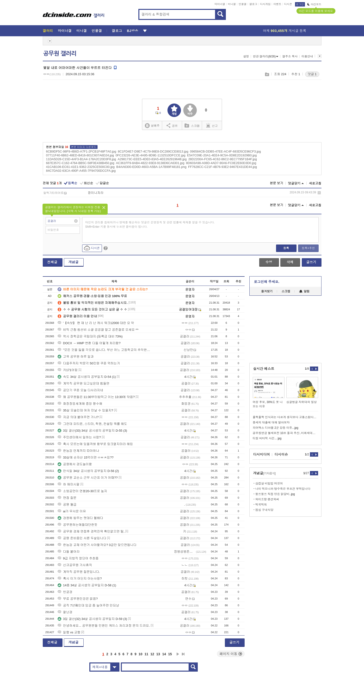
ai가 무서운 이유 (72, 511)
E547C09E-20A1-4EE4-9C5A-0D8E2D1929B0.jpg (222, 155)
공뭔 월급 (67, 504)
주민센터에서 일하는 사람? (79, 437)
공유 (172, 125)
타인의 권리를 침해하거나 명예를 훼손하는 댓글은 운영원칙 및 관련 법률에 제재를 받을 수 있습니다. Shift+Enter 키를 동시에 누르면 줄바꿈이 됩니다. (150, 224)
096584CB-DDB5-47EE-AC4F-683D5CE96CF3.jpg (225, 151)
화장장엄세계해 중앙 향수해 (80, 403)
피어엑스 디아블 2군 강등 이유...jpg (275, 427)
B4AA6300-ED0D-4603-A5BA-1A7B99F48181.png (151, 167)
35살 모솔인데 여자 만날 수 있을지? (85, 410)
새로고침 (315, 183)
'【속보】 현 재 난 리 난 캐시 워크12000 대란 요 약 (96, 323)
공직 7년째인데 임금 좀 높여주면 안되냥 (88, 605)
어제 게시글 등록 (284, 31)
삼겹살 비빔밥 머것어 (269, 483)
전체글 (52, 262)
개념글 (73, 262)
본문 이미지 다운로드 (83, 147)
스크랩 (267, 74)
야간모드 (314, 4)
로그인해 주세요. (266, 282)
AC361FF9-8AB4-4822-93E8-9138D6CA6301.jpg (150, 163)
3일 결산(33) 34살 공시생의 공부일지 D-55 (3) (92, 430)
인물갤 (243, 4)
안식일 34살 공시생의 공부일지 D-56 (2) (88, 471)
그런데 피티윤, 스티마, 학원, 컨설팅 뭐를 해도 (92, 424)
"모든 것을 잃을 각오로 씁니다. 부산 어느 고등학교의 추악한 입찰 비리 (104, 350)
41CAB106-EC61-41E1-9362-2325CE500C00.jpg (80, 167)
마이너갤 (220, 4)
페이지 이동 (231, 654)
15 (170, 654)
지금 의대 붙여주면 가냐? (78, 417)
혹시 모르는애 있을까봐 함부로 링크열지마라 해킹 (95, 444)
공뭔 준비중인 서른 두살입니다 (82, 538)
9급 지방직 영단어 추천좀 (78, 558)
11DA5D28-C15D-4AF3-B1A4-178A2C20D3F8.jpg (81, 159)
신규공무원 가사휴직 (75, 565)
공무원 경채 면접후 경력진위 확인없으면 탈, (91, 531)
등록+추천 (308, 248)
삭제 (319, 192)
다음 (177, 654)
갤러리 (48, 31)
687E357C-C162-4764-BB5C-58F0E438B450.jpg (80, 163)
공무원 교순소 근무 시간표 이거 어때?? (88, 477)
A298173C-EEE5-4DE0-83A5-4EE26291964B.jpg (152, 159)
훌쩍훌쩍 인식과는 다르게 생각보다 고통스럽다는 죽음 (285, 417)
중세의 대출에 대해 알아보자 (271, 422)
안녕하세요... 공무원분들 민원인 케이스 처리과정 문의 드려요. (104, 625)
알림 (304, 291)
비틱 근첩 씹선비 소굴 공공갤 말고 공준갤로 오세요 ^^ (98, 329)
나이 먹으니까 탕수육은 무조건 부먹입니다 (282, 488)
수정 (268, 262)
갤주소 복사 (289, 56)
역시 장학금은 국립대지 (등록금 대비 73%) (90, 336)
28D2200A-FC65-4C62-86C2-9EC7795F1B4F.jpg (222, 159)
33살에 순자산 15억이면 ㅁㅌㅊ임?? (85, 457)
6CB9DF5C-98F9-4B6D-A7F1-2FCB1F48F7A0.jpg (81, 151)
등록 (286, 248)
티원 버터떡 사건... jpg (267, 438)
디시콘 (288, 4)
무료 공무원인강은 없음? (78, 598)
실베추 (152, 126)
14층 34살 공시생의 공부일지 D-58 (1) (87, 585)
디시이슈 (281, 454)
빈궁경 (65, 592)
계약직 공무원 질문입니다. (79, 572)
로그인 (300, 4)
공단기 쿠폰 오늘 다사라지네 (80, 390)
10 (140, 654)
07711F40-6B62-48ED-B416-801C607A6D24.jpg (80, 155)
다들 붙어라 (69, 551)
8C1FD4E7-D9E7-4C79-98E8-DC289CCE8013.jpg (153, 151)
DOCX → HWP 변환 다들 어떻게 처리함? (89, 343)
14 (164, 654)
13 (158, 654)
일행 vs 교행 (69, 632)
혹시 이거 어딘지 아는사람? (80, 578)
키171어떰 (68, 370)
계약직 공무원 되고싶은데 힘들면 (83, 383)
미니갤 (232, 4)
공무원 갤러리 (59, 53)
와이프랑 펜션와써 (267, 499)
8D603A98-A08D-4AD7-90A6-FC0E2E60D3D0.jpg (221, 163)
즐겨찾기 (267, 291)
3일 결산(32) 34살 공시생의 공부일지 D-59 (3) (92, 619)
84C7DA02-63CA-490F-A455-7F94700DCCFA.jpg (81, 170)
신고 (212, 125)
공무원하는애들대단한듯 (77, 525)
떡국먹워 (261, 504)
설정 (246, 56)
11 (146, 654)
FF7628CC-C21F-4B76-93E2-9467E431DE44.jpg (222, 167)
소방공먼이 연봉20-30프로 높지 (82, 491)
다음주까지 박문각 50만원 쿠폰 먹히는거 (89, 363)
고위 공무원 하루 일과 (76, 356)
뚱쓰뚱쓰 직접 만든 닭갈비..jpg (275, 494)
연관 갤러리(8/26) (265, 56)
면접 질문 (67, 498)
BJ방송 (132, 31)
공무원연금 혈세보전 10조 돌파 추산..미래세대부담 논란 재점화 (285, 433)
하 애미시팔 (69, 484)
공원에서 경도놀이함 (75, 464)
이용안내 (307, 56)
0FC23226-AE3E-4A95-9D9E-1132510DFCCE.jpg (150, 155)
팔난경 (65, 612)
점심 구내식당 (264, 510)
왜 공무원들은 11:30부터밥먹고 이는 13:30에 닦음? (96, 397)
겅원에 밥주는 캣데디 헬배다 (80, 518)
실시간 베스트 (263, 369)
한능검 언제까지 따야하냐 (78, 451)
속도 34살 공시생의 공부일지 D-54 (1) (87, 377)
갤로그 (253, 4)
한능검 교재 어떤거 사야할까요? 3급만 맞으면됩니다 (97, 545)
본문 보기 (276, 183)
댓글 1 (312, 74)
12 (152, 654)
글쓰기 (311, 262)
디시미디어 (261, 454)
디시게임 (265, 4)
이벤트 (277, 4)
